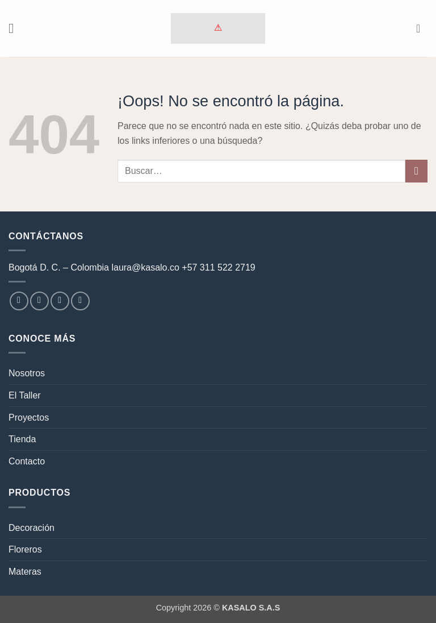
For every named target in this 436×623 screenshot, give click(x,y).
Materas (25, 571)
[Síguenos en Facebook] (19, 301)
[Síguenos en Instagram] (39, 301)
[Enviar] (416, 171)
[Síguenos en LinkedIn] (80, 301)
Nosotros (27, 373)
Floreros (25, 549)
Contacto (27, 461)
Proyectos (29, 417)
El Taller (25, 395)
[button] (15, 28)
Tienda (22, 439)
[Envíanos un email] (60, 301)
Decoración (31, 528)
